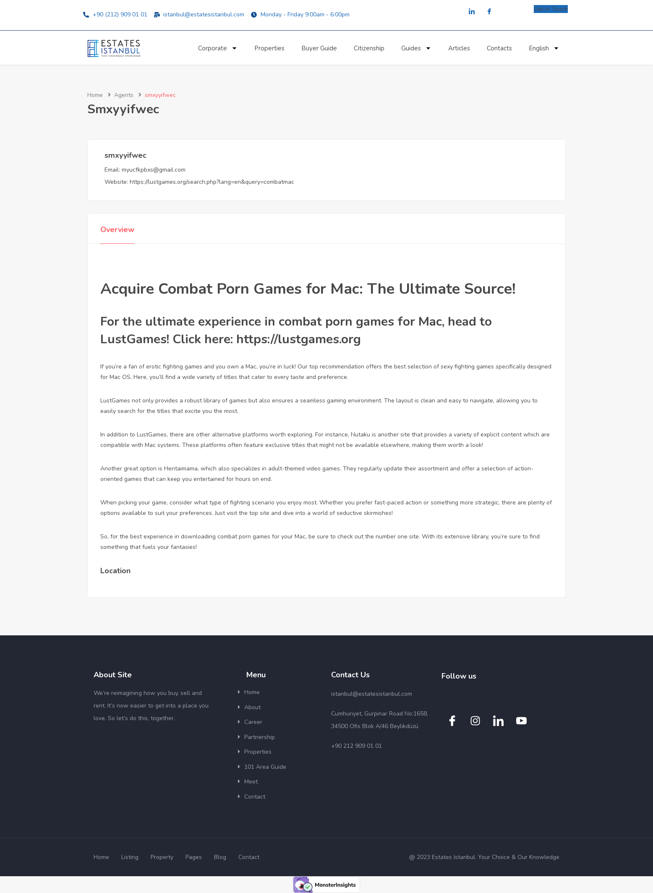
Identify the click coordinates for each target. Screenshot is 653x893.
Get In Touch (551, 9)
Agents (123, 95)
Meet (251, 782)
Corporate (218, 48)
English (544, 48)
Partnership (259, 737)
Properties (269, 48)
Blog (220, 857)
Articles (459, 48)
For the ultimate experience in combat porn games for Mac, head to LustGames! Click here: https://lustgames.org (296, 330)
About (252, 707)
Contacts (499, 48)
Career (253, 722)
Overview (117, 230)
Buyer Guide (319, 48)
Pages (193, 857)
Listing (129, 857)
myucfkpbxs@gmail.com (153, 170)
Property (162, 857)
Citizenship (369, 48)
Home (95, 95)
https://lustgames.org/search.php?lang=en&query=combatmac (212, 182)
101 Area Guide (265, 767)
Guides (416, 48)
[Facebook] (489, 12)
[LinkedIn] (472, 12)
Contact (254, 797)
